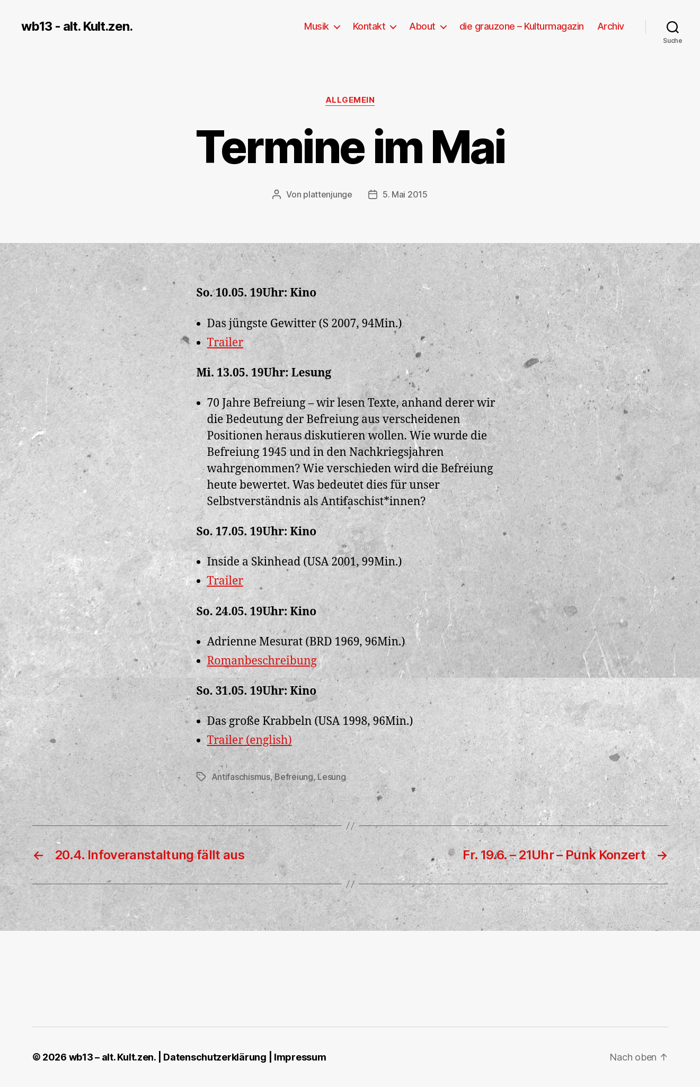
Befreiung (293, 776)
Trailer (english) (249, 740)
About (422, 26)
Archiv (610, 26)
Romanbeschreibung (262, 661)
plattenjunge (327, 194)
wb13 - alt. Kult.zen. (76, 26)
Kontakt (369, 26)
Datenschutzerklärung (215, 1057)
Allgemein (350, 100)
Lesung (331, 776)
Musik (316, 26)
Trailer (225, 343)
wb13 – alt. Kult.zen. (112, 1057)
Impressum (300, 1057)
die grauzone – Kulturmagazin (521, 26)
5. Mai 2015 (405, 194)
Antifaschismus (240, 776)
